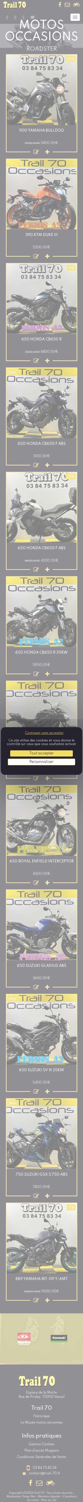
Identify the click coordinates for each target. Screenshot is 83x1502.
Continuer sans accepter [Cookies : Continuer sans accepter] (44, 733)
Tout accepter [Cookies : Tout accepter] (41, 753)
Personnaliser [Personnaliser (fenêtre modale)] (41, 762)
